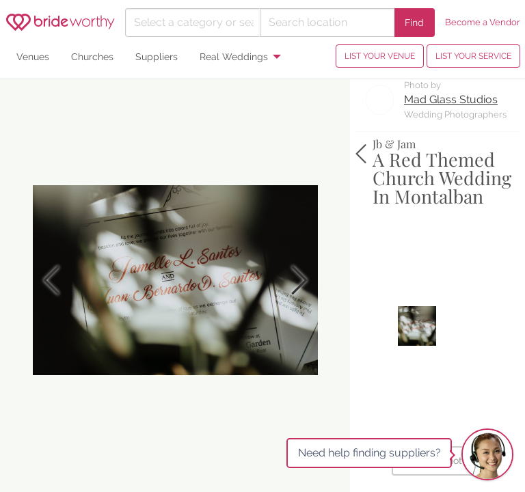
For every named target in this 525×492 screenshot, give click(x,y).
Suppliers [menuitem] (156, 56)
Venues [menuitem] (32, 56)
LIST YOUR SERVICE (473, 56)
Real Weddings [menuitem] (234, 56)
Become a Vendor (482, 22)
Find (414, 22)
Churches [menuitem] (92, 56)
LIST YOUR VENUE (380, 56)
